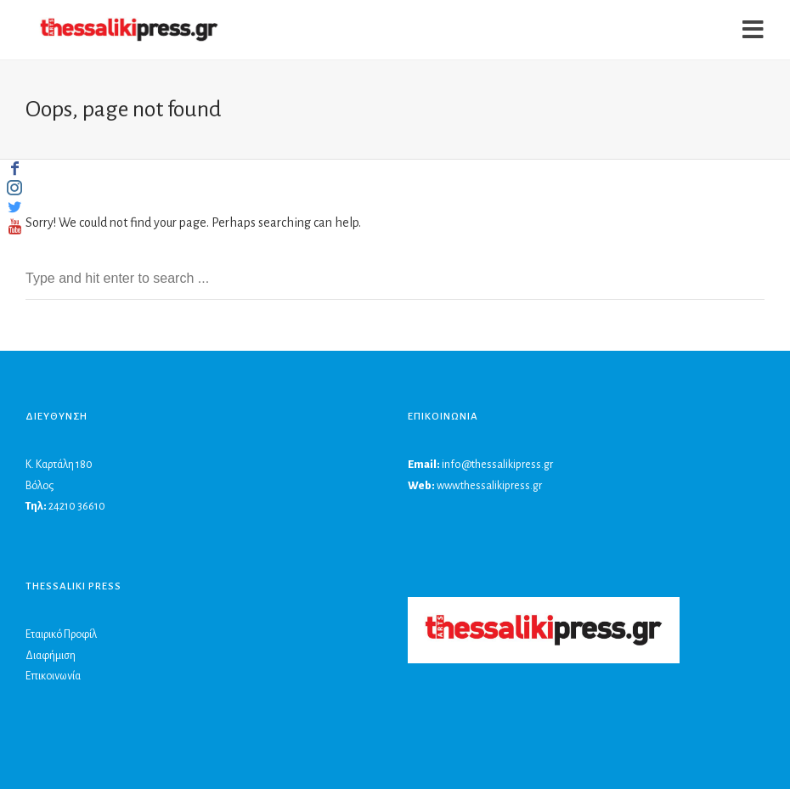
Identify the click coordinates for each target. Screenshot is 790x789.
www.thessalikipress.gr (489, 486)
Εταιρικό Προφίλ (61, 634)
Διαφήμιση (50, 656)
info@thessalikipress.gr (497, 465)
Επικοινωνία (53, 676)
